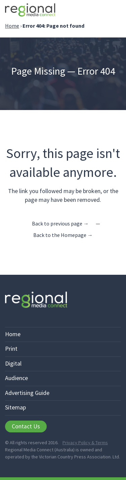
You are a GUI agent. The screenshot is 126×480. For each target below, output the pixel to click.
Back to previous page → (60, 223)
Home (12, 25)
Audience (16, 378)
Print (11, 348)
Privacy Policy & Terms (85, 442)
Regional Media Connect (30, 11)
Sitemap (15, 407)
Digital (13, 363)
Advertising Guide (27, 393)
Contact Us (26, 426)
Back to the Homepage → (63, 235)
